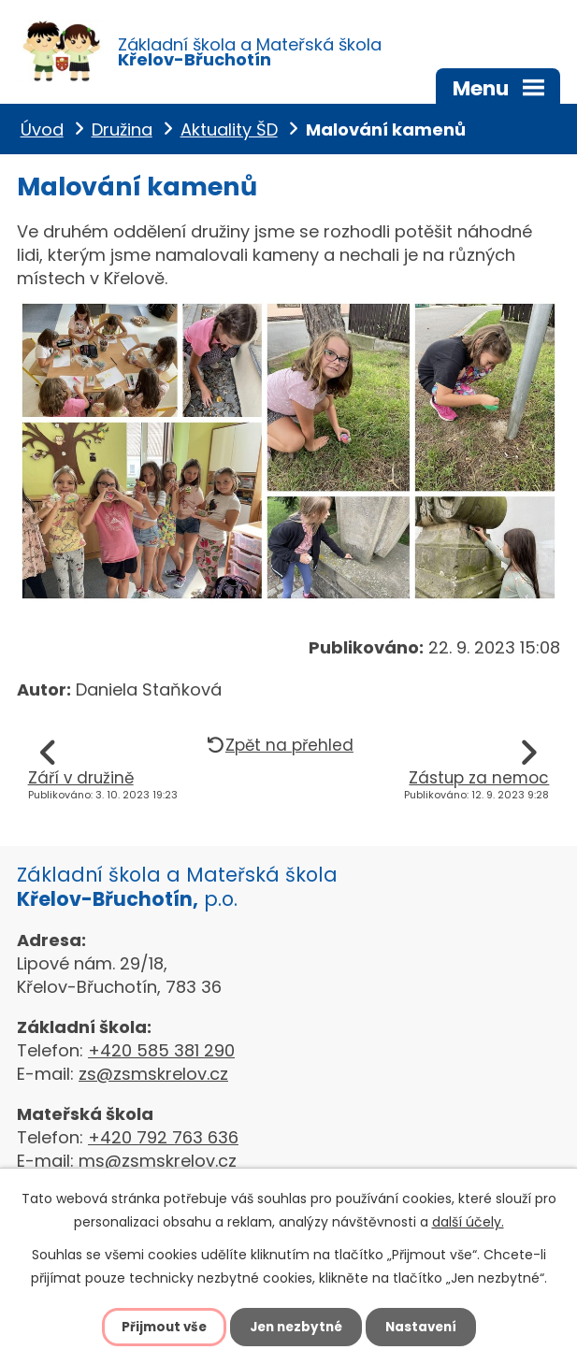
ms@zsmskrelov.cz (158, 1166)
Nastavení (425, 1326)
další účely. (468, 1222)
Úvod (42, 134)
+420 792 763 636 (163, 1143)
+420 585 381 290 (161, 1056)
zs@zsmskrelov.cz (153, 1079)
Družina (122, 134)
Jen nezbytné (296, 1326)
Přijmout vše (159, 1326)
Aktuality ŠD (229, 134)
